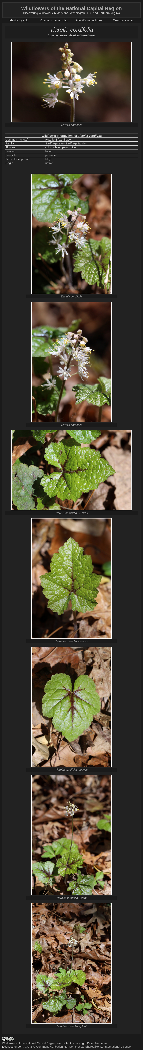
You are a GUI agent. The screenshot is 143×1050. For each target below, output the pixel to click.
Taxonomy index (123, 20)
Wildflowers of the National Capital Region (28, 1043)
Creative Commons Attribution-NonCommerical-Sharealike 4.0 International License (78, 1046)
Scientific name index (88, 20)
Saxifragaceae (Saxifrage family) (66, 143)
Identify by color (19, 20)
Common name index (54, 20)
